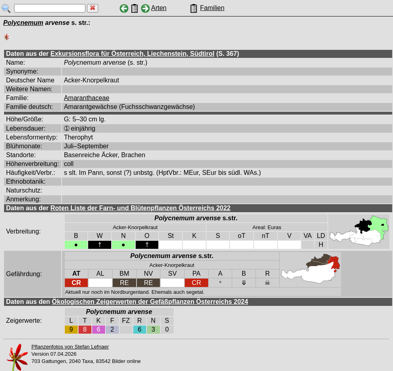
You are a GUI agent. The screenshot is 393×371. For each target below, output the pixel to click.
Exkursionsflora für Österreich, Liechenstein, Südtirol (132, 53)
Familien (212, 7)
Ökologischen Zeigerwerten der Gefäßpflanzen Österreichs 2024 (150, 301)
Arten (158, 7)
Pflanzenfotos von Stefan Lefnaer (70, 347)
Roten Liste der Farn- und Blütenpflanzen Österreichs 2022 (140, 208)
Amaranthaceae (87, 97)
